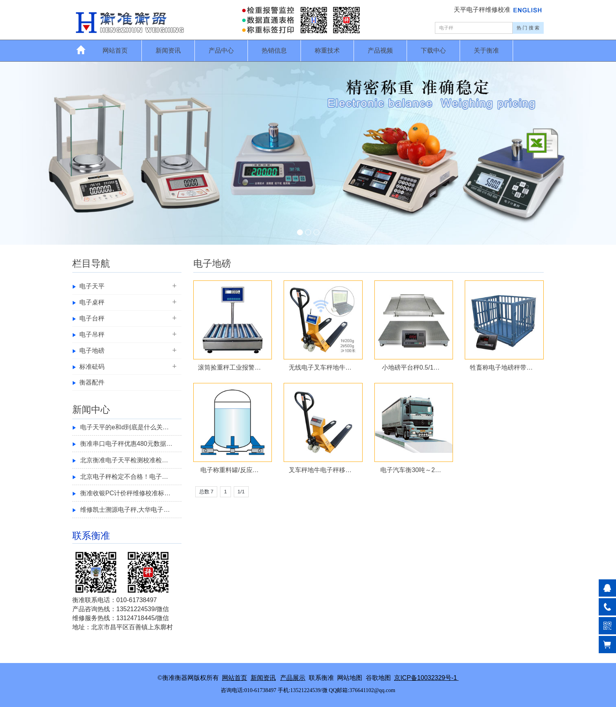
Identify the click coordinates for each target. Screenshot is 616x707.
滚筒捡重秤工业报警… (229, 367)
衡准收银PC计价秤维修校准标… (125, 493)
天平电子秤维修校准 (483, 9)
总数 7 (206, 492)
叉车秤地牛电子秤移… (320, 470)
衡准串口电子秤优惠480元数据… (126, 443)
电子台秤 (91, 318)
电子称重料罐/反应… (229, 470)
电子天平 (91, 286)
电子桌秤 (91, 302)
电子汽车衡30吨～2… (410, 470)
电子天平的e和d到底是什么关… (124, 427)
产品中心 (221, 50)
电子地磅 (91, 350)
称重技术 (327, 50)
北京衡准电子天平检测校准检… (124, 460)
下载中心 (433, 50)
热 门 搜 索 (528, 28)
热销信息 (274, 50)
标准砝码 (91, 366)
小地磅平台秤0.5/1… (411, 367)
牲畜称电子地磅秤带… (501, 367)
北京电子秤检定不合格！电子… (124, 476)
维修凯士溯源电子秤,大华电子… (125, 509)
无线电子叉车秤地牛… (320, 367)
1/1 (241, 492)
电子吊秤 (91, 334)
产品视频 (380, 50)
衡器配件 (91, 382)
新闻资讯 (168, 50)
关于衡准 (486, 50)
